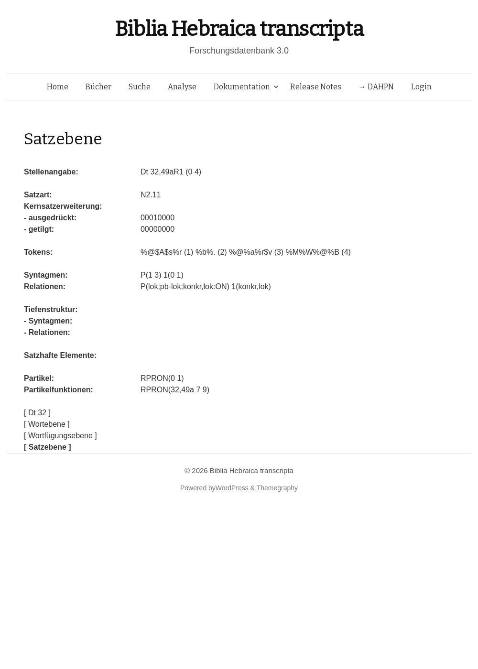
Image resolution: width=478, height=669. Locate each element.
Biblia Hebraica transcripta (239, 29)
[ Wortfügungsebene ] (60, 436)
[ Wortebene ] (47, 424)
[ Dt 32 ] (37, 413)
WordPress (232, 488)
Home (57, 86)
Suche (140, 86)
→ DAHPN (376, 86)
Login (421, 86)
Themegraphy (277, 488)
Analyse (182, 86)
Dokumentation (242, 86)
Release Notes (315, 86)
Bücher (98, 86)
